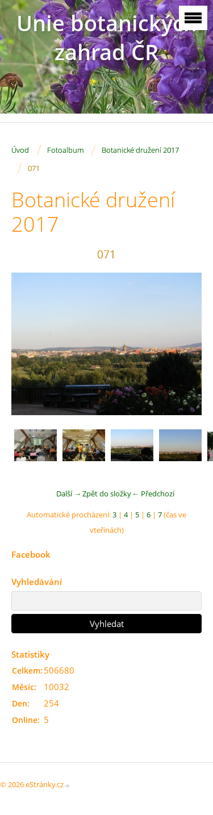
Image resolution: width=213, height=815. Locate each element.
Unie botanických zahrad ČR (106, 37)
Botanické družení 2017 (140, 150)
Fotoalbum (65, 150)
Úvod (20, 150)
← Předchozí (153, 493)
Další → (68, 493)
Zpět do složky (106, 493)
